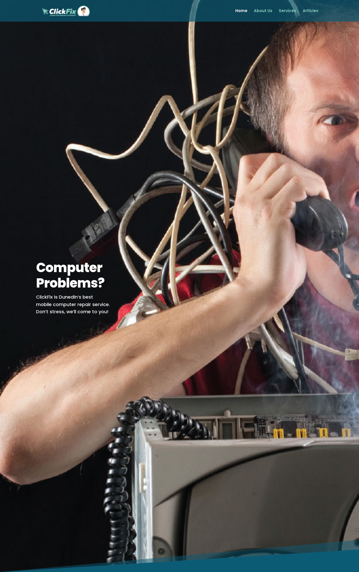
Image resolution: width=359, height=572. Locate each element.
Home (241, 11)
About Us (263, 11)
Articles (310, 11)
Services (287, 11)
